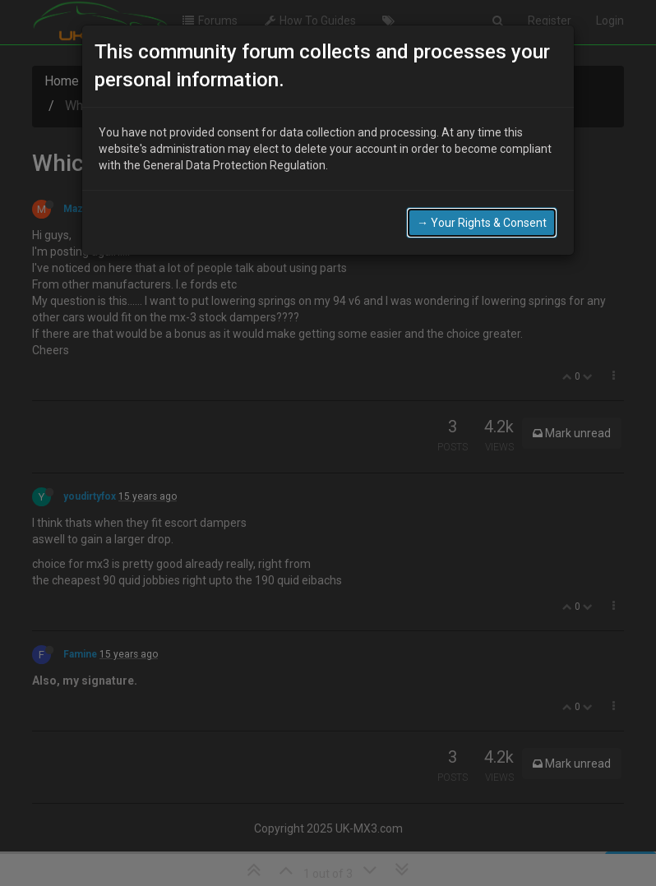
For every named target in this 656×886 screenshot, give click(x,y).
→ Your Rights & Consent (482, 222)
